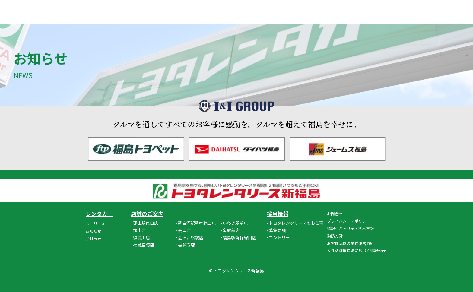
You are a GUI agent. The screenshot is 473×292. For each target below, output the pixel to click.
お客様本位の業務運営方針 (350, 243)
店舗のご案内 (147, 213)
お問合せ (335, 214)
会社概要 (93, 238)
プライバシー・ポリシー (348, 221)
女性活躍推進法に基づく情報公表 (356, 250)
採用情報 (277, 213)
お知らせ (93, 231)
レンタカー (99, 213)
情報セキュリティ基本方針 (350, 228)
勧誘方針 (335, 236)
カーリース (95, 224)
